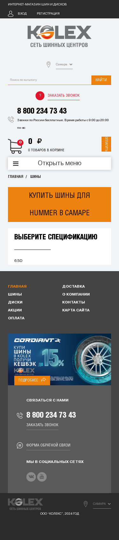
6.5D (18, 261)
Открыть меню (60, 163)
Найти (101, 80)
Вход (22, 13)
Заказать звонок (64, 95)
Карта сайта (75, 310)
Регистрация (48, 13)
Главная (15, 177)
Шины (35, 177)
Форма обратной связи (48, 445)
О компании (76, 294)
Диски (15, 302)
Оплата (16, 318)
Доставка (73, 286)
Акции (15, 310)
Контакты (73, 302)
